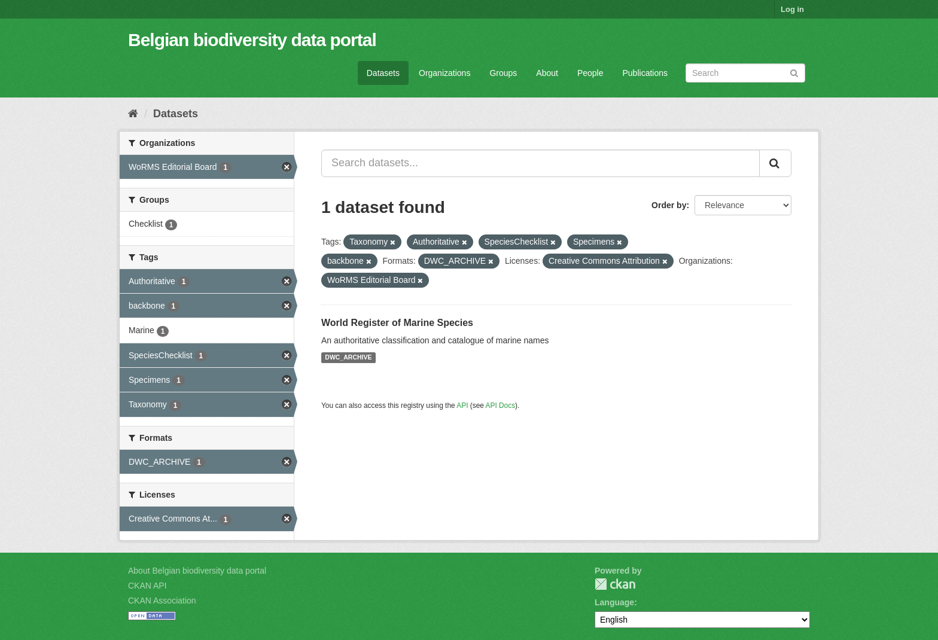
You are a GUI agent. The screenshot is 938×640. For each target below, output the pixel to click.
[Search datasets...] (540, 163)
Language (614, 602)
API (462, 405)
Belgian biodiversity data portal (252, 40)
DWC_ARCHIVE (348, 357)
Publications (645, 73)
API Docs (501, 405)
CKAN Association (162, 600)
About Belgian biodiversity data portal (197, 570)
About (547, 73)
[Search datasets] (745, 73)
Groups (503, 73)
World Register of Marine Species (397, 323)
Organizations (444, 73)
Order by (668, 205)
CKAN (615, 584)
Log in (792, 9)
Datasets (383, 73)
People (590, 73)
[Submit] (794, 72)
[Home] (133, 114)
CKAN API (147, 585)
